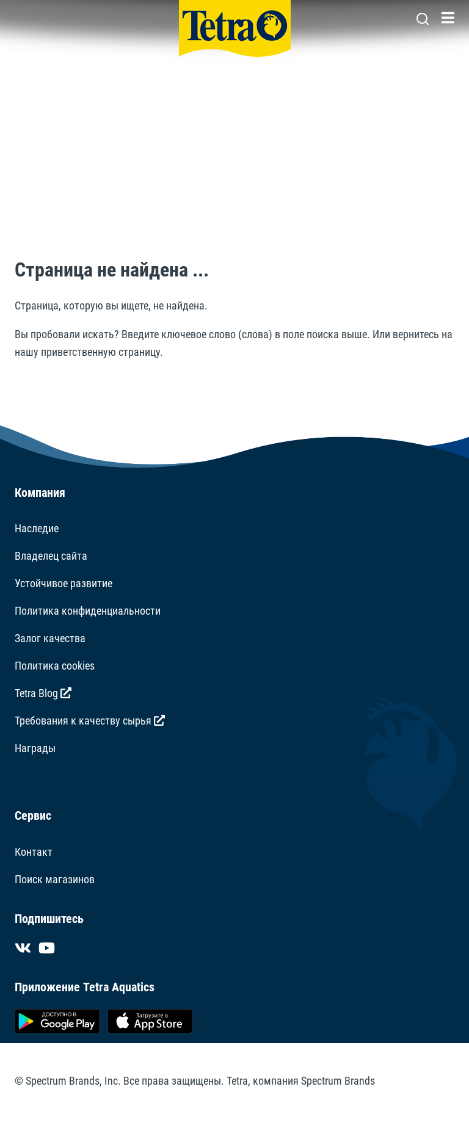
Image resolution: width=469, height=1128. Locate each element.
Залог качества (50, 638)
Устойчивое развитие (63, 583)
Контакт (34, 851)
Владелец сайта (51, 555)
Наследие (37, 528)
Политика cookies (55, 665)
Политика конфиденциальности (88, 610)
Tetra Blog (43, 693)
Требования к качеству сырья (90, 720)
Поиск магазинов (55, 879)
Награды (35, 748)
